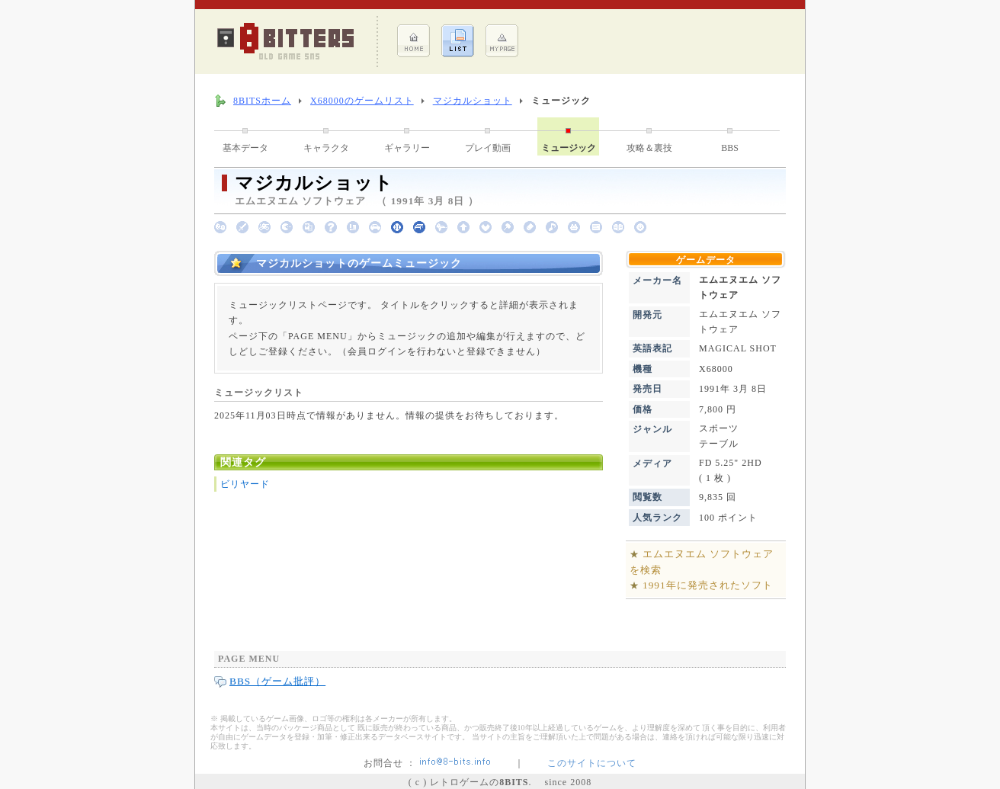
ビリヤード (245, 484)
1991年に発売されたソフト (708, 585)
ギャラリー (407, 148)
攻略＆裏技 (649, 148)
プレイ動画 (488, 148)
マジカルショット (472, 100)
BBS (730, 148)
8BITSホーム (262, 100)
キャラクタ (326, 148)
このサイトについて (591, 763)
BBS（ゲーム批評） (277, 681)
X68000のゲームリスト (362, 100)
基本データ (245, 148)
